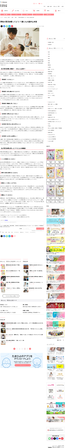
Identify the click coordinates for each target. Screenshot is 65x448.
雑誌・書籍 (5, 14)
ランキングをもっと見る (11, 296)
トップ (1, 17)
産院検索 (50, 115)
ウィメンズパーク (32, 232)
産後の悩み (50, 71)
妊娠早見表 (4, 11)
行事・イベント (51, 78)
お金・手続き (15, 11)
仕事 (12, 17)
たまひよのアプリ (51, 134)
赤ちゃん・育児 (57, 6)
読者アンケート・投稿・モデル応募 (55, 108)
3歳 (48, 58)
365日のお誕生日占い (52, 110)
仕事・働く (50, 82)
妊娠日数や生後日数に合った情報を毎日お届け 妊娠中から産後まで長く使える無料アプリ (23, 362)
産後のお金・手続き (52, 84)
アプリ (16, 14)
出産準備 (36, 11)
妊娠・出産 (49, 6)
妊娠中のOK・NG (51, 117)
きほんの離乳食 (51, 130)
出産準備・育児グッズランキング (54, 121)
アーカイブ (26, 232)
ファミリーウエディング (52, 88)
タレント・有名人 (51, 95)
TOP (44, 6)
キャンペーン (38, 14)
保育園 (6, 203)
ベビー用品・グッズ (52, 75)
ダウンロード (23, 365)
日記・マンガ (50, 93)
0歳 (9, 232)
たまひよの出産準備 (52, 139)
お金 (49, 123)
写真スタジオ (49, 14)
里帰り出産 (38, 177)
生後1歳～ (50, 44)
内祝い (41, 3)
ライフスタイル (16, 232)
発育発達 (50, 73)
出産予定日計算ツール (52, 112)
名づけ (25, 11)
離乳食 (46, 11)
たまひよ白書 (50, 141)
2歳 (48, 56)
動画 (49, 97)
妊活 (62, 6)
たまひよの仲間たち (52, 136)
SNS (27, 14)
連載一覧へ (59, 340)
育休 (16, 17)
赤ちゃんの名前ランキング (53, 119)
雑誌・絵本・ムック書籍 (52, 104)
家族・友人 (21, 232)
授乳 (49, 62)
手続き (49, 125)
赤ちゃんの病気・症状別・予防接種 (55, 128)
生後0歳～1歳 (50, 42)
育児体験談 (50, 91)
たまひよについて (51, 102)
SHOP (35, 3)
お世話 (49, 67)
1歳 (11, 232)
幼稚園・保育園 (51, 80)
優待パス (58, 11)
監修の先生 (50, 132)
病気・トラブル (51, 69)
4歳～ (49, 60)
